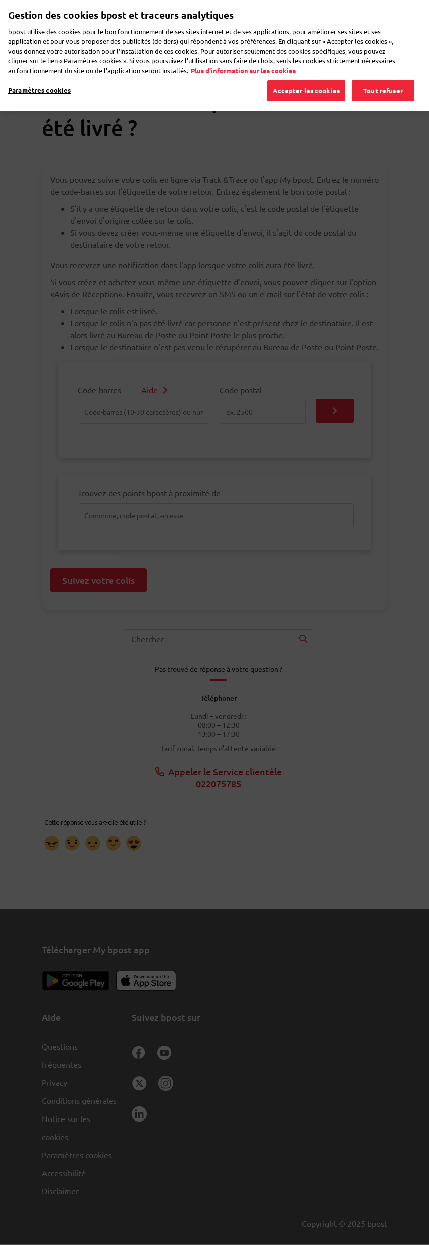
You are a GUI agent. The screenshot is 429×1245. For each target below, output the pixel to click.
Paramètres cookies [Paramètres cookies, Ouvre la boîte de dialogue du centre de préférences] (39, 76)
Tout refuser (383, 77)
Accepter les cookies (306, 77)
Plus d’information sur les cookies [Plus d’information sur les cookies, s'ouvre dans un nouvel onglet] (243, 57)
